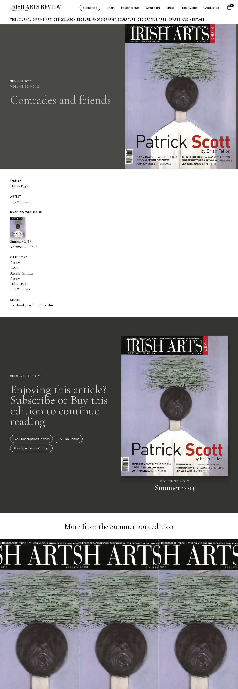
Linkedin (46, 305)
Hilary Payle (19, 186)
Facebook (17, 305)
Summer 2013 (21, 81)
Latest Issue (130, 8)
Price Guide (189, 8)
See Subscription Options (31, 439)
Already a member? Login (31, 448)
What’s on (152, 8)
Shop (170, 8)
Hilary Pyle (18, 284)
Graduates (211, 8)
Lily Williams (20, 202)
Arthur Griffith (21, 273)
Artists (15, 262)
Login (111, 8)
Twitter (32, 305)
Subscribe (90, 8)
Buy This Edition (68, 439)
